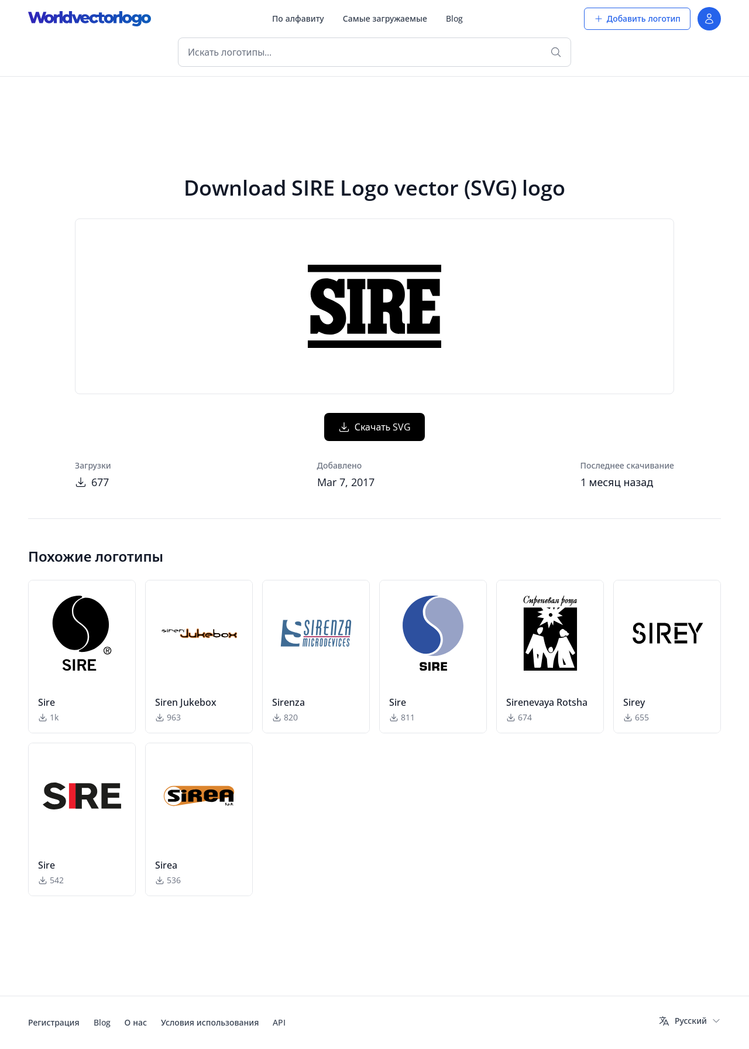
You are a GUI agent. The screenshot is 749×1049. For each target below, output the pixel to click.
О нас (136, 1022)
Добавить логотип (637, 18)
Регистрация (54, 1022)
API (279, 1022)
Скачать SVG (374, 427)
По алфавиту (298, 18)
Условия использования (210, 1022)
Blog (454, 18)
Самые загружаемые (385, 18)
